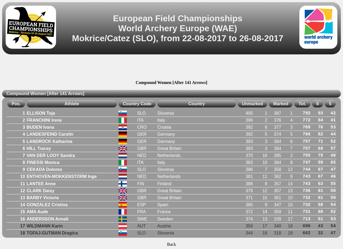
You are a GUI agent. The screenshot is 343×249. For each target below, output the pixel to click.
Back (171, 244)
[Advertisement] (172, 68)
